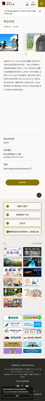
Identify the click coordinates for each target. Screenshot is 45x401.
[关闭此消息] (40, 11)
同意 (17, 396)
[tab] (22, 54)
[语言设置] (33, 4)
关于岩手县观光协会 (22, 381)
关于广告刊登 (36, 243)
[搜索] (27, 4)
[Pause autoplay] (26, 54)
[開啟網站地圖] (41, 3)
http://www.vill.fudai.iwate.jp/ (18, 168)
